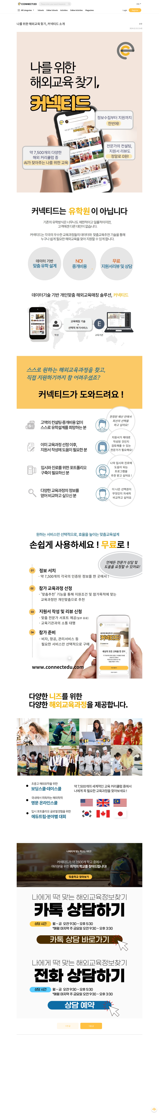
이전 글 (67, 1026)
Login (125, 10)
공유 (140, 24)
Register (135, 10)
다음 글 (91, 1026)
